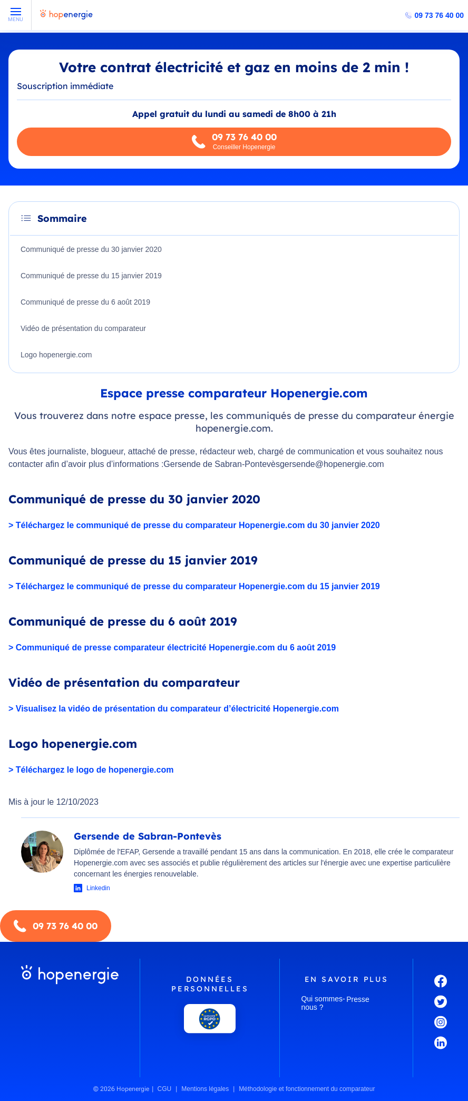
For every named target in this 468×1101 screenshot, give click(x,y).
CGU (165, 1089)
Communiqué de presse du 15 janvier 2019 (91, 275)
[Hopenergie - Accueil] (66, 19)
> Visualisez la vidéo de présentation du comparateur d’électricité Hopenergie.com (173, 708)
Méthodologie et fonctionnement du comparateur (307, 1089)
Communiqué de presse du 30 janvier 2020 (91, 249)
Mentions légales (205, 1089)
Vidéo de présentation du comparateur (83, 328)
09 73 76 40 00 (439, 15)
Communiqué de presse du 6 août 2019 (85, 302)
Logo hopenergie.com (56, 354)
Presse (357, 999)
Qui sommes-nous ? (323, 1003)
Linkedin (98, 888)
